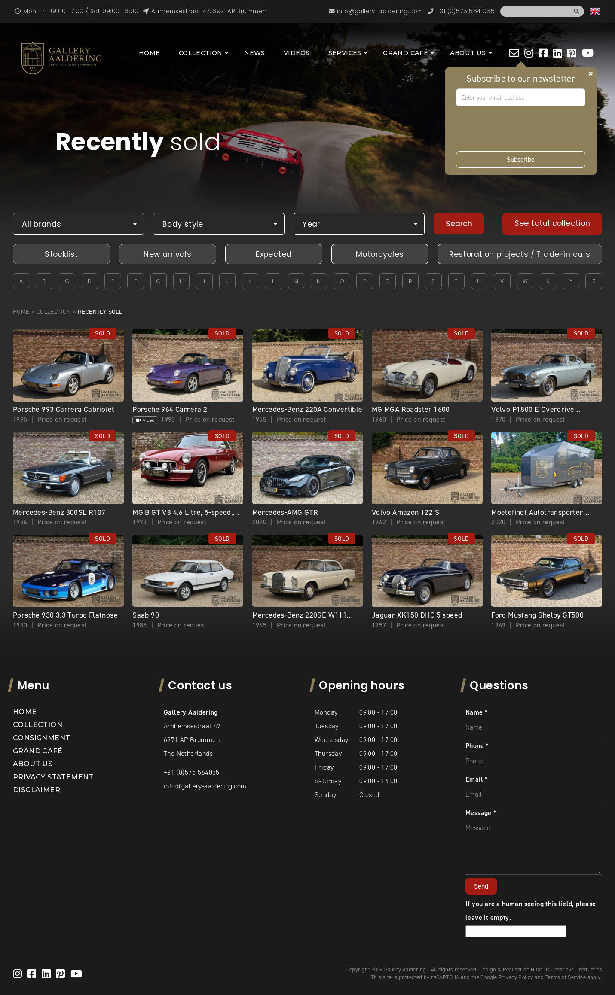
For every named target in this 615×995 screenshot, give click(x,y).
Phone (477, 745)
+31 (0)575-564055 (192, 772)
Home (149, 53)
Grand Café (405, 53)
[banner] (61, 58)
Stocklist (61, 254)
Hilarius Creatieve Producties (566, 969)
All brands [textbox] (41, 224)
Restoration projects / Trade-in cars (519, 254)
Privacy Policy (516, 977)
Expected (273, 254)
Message (481, 812)
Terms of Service (565, 977)
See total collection (552, 223)
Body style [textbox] (182, 224)
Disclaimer (36, 790)
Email (476, 779)
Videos (296, 53)
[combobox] (78, 224)
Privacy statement (53, 777)
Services (344, 53)
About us (468, 53)
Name (476, 712)
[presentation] (521, 129)
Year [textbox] (311, 224)
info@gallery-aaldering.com (205, 786)
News (254, 53)
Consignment (41, 738)
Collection (201, 53)
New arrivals (167, 254)
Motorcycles (380, 254)
